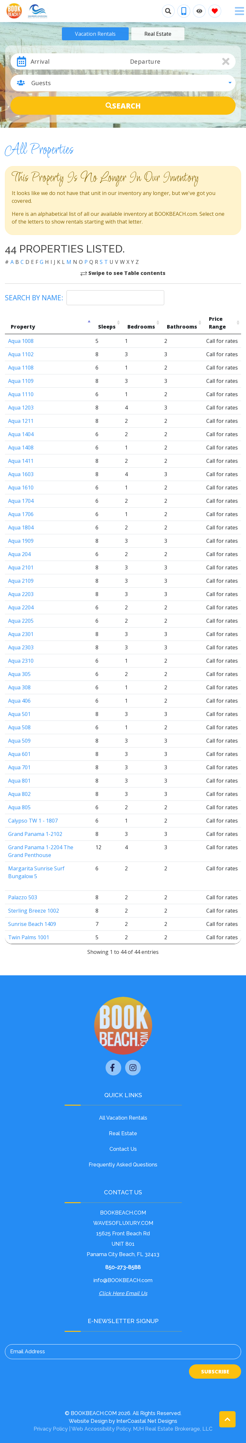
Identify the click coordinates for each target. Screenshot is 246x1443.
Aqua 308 (19, 687)
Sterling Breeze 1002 (33, 910)
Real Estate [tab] (157, 33)
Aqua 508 (19, 727)
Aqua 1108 (21, 367)
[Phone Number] (183, 11)
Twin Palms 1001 (28, 937)
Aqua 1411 (21, 460)
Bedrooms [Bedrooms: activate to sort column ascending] (141, 326)
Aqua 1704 (21, 500)
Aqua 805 (19, 807)
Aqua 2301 (21, 634)
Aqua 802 (19, 794)
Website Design (88, 1421)
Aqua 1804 (21, 527)
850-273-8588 (123, 1267)
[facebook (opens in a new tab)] (113, 1067)
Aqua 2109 (21, 580)
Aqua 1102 (21, 354)
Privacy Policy (51, 1429)
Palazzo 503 (22, 897)
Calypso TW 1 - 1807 (33, 820)
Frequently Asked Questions (123, 1165)
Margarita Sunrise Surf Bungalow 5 (36, 872)
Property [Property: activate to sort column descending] (23, 326)
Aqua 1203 (21, 407)
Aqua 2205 (21, 620)
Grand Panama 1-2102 (35, 834)
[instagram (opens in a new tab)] (133, 1067)
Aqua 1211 (21, 420)
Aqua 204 (19, 554)
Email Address (27, 1351)
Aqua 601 (19, 754)
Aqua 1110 (21, 394)
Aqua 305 (19, 674)
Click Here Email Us (123, 1293)
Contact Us (123, 1149)
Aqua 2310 (21, 660)
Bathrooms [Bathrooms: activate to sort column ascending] (182, 326)
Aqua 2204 (21, 607)
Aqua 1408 (21, 447)
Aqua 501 (19, 714)
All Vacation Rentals (123, 1118)
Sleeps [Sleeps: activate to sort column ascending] (107, 326)
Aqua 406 (19, 700)
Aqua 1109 (21, 380)
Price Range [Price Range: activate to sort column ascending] (217, 322)
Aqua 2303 (21, 647)
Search (123, 105)
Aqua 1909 (21, 540)
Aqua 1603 (21, 474)
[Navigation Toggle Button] (239, 11)
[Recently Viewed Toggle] (199, 11)
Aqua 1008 (21, 340)
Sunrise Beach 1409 (32, 924)
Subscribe (215, 1371)
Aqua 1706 (21, 514)
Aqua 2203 (21, 594)
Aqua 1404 (21, 434)
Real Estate (123, 1133)
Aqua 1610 (21, 487)
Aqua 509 (19, 740)
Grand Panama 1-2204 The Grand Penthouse (40, 851)
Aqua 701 (19, 767)
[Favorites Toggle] (214, 11)
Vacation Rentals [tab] (95, 33)
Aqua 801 (19, 780)
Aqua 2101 (21, 567)
